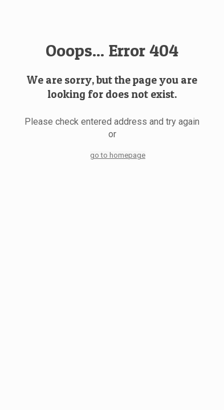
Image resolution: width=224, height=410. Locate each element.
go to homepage (117, 155)
